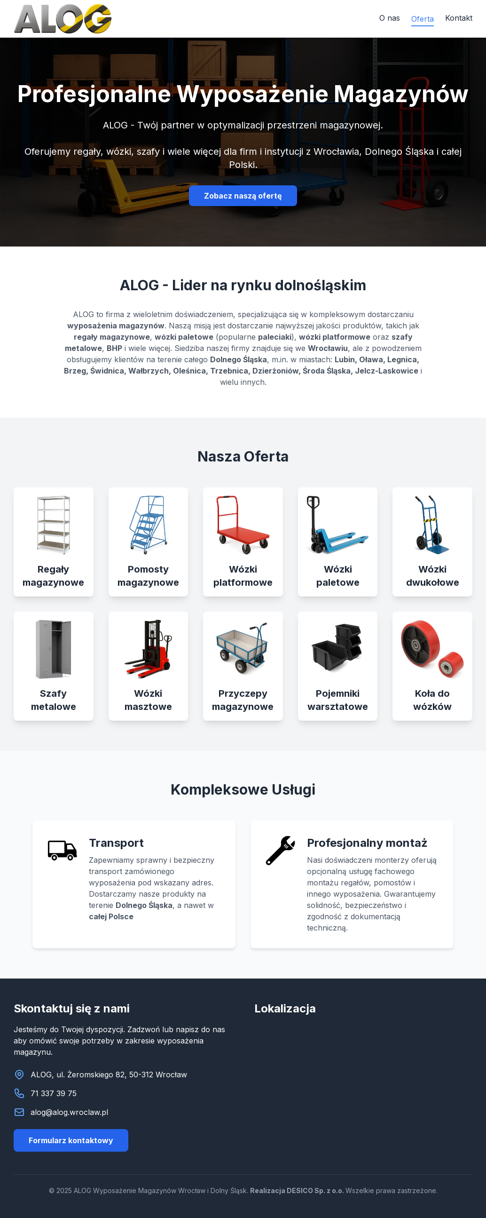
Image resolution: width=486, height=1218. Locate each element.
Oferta (422, 19)
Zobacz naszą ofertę (243, 195)
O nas (389, 18)
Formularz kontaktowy (71, 1140)
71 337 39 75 (54, 1093)
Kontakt (458, 18)
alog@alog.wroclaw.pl (69, 1112)
